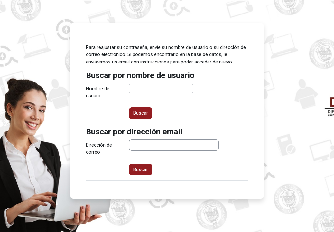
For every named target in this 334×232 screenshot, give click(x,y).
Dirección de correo (99, 148)
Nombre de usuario (97, 92)
